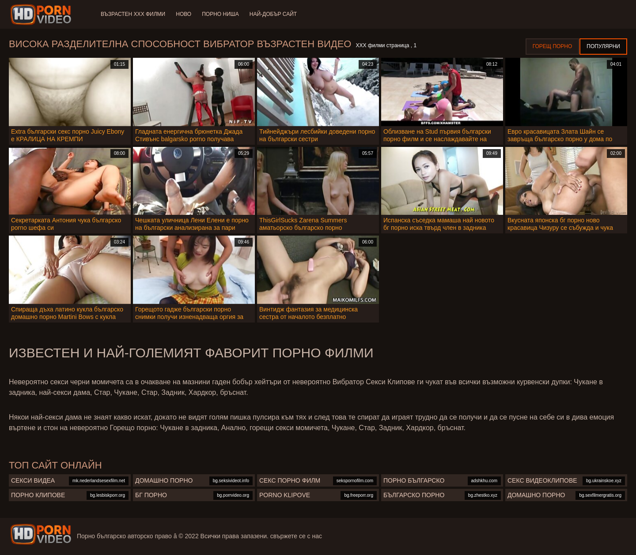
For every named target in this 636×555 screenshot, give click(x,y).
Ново (183, 14)
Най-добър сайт (273, 14)
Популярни (603, 46)
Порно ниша (220, 14)
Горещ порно (552, 46)
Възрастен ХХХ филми (133, 14)
